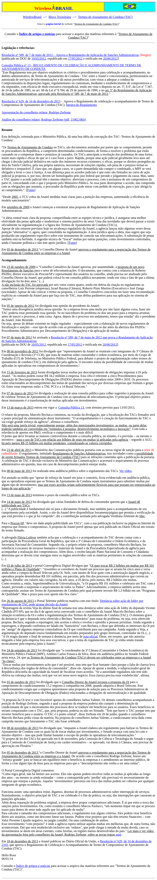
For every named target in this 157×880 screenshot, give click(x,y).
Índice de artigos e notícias (37, 34)
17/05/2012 (75, 58)
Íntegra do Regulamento (81, 105)
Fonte (30, 190)
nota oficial (90, 636)
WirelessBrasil (32, 17)
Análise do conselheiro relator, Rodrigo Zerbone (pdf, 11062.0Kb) (44, 119)
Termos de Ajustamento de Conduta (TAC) (105, 17)
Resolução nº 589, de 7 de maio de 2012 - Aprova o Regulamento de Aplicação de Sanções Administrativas (70, 55)
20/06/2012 (110, 58)
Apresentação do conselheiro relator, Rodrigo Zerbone (36, 112)
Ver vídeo (125, 471)
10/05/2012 (38, 58)
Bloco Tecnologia (59, 17)
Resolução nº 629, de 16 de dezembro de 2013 (31, 101)
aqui (118, 834)
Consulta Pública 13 (71, 407)
